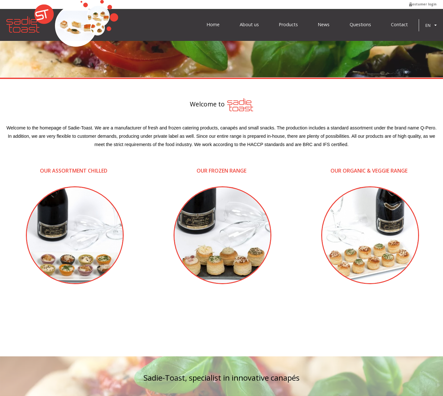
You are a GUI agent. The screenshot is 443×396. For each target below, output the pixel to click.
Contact (399, 24)
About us (249, 24)
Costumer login (423, 4)
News (324, 24)
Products (288, 24)
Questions (360, 24)
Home (213, 24)
